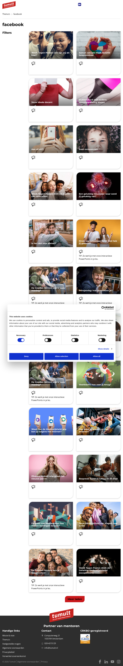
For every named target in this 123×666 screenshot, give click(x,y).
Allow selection (61, 356)
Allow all (96, 356)
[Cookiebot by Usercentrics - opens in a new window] (103, 308)
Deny (26, 356)
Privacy (44, 661)
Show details (103, 349)
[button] (75, 599)
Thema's (6, 14)
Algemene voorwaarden (28, 661)
